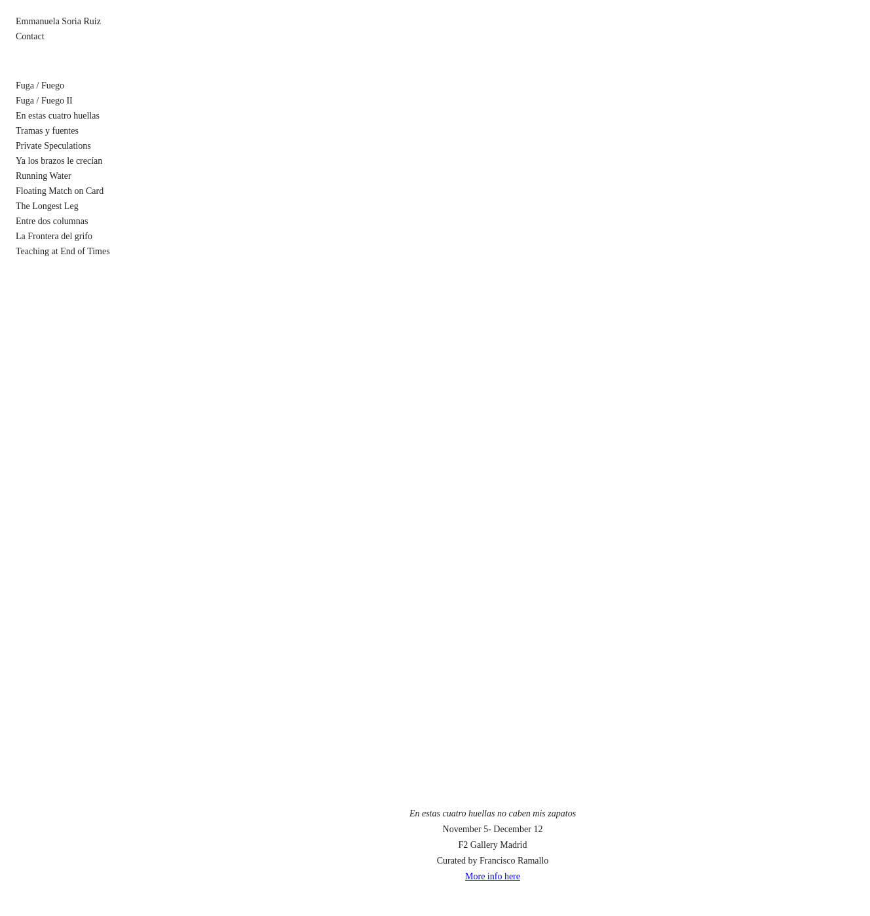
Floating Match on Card (60, 191)
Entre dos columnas (52, 221)
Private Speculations (53, 146)
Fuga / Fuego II (44, 100)
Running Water (43, 176)
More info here (492, 876)
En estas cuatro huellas (58, 116)
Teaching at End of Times (63, 251)
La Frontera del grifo (54, 236)
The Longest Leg (47, 206)
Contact (30, 36)
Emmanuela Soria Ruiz (58, 21)
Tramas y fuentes (47, 131)
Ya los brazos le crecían (59, 161)
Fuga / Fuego (40, 85)
